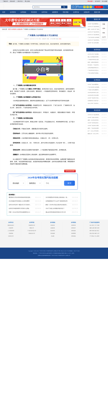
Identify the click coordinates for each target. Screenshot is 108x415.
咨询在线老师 (70, 171)
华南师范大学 (32, 225)
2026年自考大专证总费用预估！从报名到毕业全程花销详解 (94, 95)
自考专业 (44, 12)
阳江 (98, 230)
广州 (91, 236)
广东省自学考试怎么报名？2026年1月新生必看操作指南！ (94, 59)
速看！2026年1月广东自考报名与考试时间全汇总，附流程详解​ (94, 29)
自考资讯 (13, 12)
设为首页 (97, 1)
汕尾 (93, 228)
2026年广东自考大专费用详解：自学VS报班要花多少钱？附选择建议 (94, 125)
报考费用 (73, 233)
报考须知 (73, 236)
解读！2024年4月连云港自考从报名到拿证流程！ (57, 204)
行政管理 (11, 228)
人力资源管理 (11, 230)
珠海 (93, 230)
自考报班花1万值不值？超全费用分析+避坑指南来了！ (94, 100)
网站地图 (90, 1)
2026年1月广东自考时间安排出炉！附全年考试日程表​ (94, 34)
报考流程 (73, 230)
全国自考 (86, 12)
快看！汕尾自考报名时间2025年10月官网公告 (94, 62)
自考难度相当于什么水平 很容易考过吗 (56, 201)
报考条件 (73, 228)
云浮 (98, 233)
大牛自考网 (52, 38)
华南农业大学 (32, 233)
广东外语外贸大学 (31, 230)
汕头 (91, 225)
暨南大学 (32, 228)
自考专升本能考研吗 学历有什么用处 (19, 208)
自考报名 (23, 12)
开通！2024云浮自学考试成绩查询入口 (19, 212)
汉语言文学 (11, 236)
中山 (96, 236)
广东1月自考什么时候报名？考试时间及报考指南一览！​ (94, 37)
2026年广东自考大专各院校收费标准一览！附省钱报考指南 (94, 98)
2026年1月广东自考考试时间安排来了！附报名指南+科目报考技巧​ (94, 26)
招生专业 (20, 1)
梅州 (96, 233)
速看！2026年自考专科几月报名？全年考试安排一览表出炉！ (94, 120)
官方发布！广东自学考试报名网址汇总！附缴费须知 (94, 65)
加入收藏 (104, 1)
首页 (3, 12)
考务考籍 (65, 12)
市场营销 (11, 233)
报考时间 (73, 225)
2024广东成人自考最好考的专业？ (55, 208)
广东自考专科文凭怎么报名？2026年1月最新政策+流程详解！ (94, 70)
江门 (96, 225)
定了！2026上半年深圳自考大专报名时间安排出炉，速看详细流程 (94, 131)
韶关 (96, 230)
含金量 (52, 236)
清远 (91, 233)
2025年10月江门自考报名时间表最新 (94, 54)
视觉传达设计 (11, 225)
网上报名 (27, 1)
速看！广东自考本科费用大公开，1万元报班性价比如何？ (94, 128)
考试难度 (52, 233)
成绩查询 (55, 12)
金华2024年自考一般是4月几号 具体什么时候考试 (20, 204)
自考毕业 (76, 12)
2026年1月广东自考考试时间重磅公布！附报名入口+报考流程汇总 (94, 40)
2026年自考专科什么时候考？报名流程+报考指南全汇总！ (94, 92)
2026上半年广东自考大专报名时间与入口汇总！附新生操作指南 (94, 103)
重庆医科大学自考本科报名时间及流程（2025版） (20, 197)
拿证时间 (52, 230)
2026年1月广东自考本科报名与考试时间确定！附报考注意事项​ (94, 32)
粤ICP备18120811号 (63, 251)
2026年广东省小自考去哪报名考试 (94, 117)
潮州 (91, 230)
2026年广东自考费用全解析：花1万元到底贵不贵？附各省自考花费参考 (94, 24)
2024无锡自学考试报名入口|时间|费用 (19, 201)
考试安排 (34, 12)
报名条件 (12, 1)
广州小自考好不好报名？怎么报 (94, 73)
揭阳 (91, 228)
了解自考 (5, 1)
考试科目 (52, 225)
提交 (69, 183)
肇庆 (96, 228)
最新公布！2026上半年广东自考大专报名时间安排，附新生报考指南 (94, 133)
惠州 (98, 236)
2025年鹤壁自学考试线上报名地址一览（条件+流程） (57, 197)
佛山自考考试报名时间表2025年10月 (56, 212)
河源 (98, 225)
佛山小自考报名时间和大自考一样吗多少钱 (94, 57)
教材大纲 (97, 12)
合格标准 (52, 228)
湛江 (93, 225)
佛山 (93, 236)
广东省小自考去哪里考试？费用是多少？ (94, 89)
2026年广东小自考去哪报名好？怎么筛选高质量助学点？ (94, 42)
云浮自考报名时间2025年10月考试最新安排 (94, 67)
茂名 (93, 233)
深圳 (98, 228)
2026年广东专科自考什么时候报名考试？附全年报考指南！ (94, 122)
